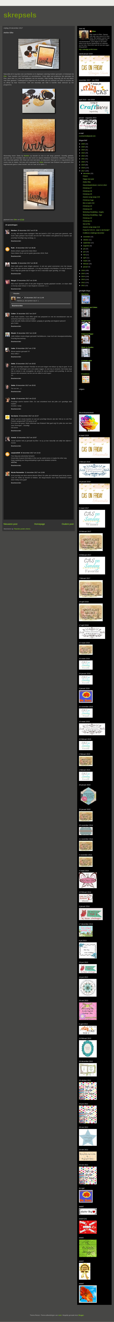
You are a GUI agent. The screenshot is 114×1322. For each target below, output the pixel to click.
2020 (83, 162)
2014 (83, 276)
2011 (83, 285)
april (85, 258)
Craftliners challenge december (93, 233)
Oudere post (68, 524)
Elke (5, 76)
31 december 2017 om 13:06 (35, 472)
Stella (41, 162)
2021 (83, 159)
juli (84, 249)
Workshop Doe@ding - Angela (93, 212)
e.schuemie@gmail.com (87, 136)
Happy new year (88, 179)
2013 (83, 279)
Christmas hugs (88, 200)
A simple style (86, 360)
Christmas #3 (87, 209)
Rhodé (13, 333)
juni (84, 252)
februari (86, 264)
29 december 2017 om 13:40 (26, 333)
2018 (83, 168)
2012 (83, 282)
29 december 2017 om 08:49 (27, 263)
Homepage (39, 524)
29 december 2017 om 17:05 (26, 348)
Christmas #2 (87, 218)
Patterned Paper (87, 334)
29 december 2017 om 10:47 (26, 313)
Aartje (13, 398)
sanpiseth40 (15, 453)
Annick (13, 437)
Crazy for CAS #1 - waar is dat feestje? (96, 230)
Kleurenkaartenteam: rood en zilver (95, 185)
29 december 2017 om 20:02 (26, 364)
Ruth (13, 248)
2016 (83, 270)
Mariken (26, 156)
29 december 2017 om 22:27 (29, 416)
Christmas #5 (87, 194)
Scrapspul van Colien (89, 307)
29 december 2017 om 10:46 (27, 280)
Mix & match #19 (88, 203)
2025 (83, 147)
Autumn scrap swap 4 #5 (91, 197)
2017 (83, 171)
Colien (13, 313)
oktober (86, 240)
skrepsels (20, 15)
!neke (13, 348)
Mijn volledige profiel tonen (88, 49)
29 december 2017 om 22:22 (26, 398)
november (86, 237)
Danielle (14, 263)
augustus (86, 246)
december (86, 173)
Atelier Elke (87, 182)
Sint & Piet (86, 224)
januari (85, 267)
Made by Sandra (87, 347)
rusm (60, 1315)
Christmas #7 (87, 188)
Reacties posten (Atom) (22, 529)
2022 (83, 156)
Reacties (16, 293)
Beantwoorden (16, 241)
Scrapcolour (85, 321)
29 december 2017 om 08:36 (25, 248)
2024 (83, 150)
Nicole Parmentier (17, 472)
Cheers (85, 176)
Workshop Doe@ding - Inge (92, 215)
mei (84, 255)
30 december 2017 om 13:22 (30, 453)
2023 (83, 153)
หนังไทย (14, 462)
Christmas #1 (87, 221)
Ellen (19, 298)
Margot (13, 280)
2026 (83, 144)
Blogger (81, 1315)
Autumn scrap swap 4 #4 (91, 227)
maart (85, 261)
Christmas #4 (87, 206)
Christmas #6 (87, 191)
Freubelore (85, 374)
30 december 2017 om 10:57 (27, 437)
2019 (83, 165)
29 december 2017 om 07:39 (27, 230)
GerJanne (14, 416)
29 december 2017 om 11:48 (34, 298)
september (87, 243)
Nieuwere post (10, 524)
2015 (83, 273)
